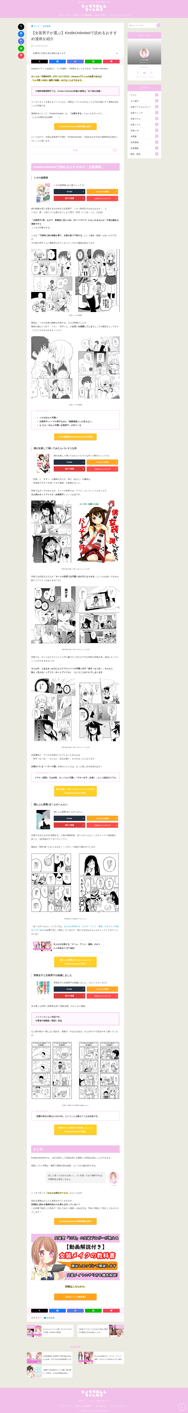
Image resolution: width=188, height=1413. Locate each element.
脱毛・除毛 (135, 154)
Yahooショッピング (102, 198)
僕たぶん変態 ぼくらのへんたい (68, 812)
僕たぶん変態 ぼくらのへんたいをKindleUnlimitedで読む (75, 962)
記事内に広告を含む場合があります (49, 53)
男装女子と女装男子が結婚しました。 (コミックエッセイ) (80, 983)
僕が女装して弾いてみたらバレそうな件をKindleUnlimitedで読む (75, 791)
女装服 (133, 136)
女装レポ (134, 130)
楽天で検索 (69, 198)
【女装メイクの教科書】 (75, 1297)
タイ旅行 (134, 101)
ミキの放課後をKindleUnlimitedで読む (75, 437)
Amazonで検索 (102, 192)
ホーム (35, 26)
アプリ (133, 95)
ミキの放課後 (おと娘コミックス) (69, 185)
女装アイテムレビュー (140, 107)
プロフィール (64, 15)
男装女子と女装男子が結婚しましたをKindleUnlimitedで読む (75, 1130)
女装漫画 (46, 26)
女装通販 (134, 148)
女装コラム (135, 119)
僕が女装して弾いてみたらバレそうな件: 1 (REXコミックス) (81, 456)
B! (21, 41)
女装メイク (135, 125)
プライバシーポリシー (120, 15)
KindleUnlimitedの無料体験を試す (75, 126)
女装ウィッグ (136, 113)
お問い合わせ (100, 15)
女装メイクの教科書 (82, 15)
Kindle (69, 192)
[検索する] (158, 25)
